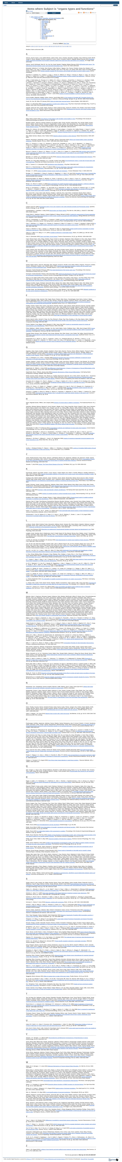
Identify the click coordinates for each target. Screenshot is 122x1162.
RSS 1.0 (86, 12)
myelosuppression (46, 30)
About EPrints (84, 1159)
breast (43, 25)
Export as (28, 13)
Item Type (66, 43)
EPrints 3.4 (29, 1159)
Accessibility (91, 1159)
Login (5, 5)
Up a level (29, 11)
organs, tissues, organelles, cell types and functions (47, 18)
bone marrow (45, 22)
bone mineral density (47, 36)
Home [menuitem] (6, 2)
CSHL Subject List (35, 17)
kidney (43, 37)
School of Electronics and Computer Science (54, 1159)
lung (43, 27)
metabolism (44, 29)
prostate (44, 33)
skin (43, 34)
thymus (43, 38)
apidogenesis (45, 21)
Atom (80, 12)
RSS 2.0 (93, 12)
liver (43, 26)
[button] (54, 13)
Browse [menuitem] (20, 2)
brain (43, 23)
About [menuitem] (13, 2)
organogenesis (45, 31)
